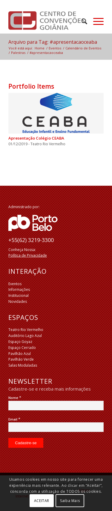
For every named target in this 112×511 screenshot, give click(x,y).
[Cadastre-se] (25, 443)
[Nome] (56, 405)
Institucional (18, 295)
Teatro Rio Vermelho (25, 329)
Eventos (15, 283)
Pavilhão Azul (19, 353)
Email (14, 419)
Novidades (17, 301)
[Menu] (95, 21)
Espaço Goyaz (20, 341)
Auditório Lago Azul (25, 335)
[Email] (56, 427)
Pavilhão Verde (21, 359)
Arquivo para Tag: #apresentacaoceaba (52, 42)
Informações (19, 289)
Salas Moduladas (22, 365)
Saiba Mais (70, 500)
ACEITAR (41, 500)
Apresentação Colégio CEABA (36, 138)
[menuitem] (81, 21)
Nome (14, 397)
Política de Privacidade (27, 255)
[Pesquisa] (81, 21)
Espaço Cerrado (22, 347)
